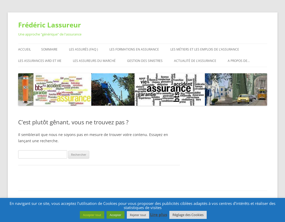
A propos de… (239, 61)
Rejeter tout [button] (138, 215)
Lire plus (158, 214)
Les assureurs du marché (94, 61)
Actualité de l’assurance (195, 61)
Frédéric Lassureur (49, 25)
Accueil (24, 49)
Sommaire (49, 49)
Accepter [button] (115, 215)
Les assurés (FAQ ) (83, 49)
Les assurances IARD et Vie (39, 61)
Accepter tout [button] (92, 215)
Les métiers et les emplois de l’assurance (204, 49)
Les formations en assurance (134, 49)
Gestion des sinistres (145, 61)
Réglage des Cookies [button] (188, 214)
